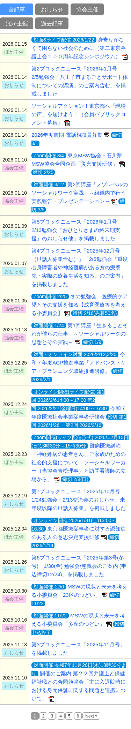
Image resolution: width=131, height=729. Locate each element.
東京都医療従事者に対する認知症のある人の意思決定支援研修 (78, 529)
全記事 (16, 10)
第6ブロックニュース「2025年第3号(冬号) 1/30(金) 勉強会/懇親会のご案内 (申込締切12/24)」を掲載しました (78, 566)
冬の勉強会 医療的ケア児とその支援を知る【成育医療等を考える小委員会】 (79, 304)
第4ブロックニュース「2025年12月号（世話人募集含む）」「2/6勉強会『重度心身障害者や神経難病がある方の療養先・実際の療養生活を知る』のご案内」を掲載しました (79, 267)
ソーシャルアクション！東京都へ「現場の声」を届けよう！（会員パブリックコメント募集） (78, 114)
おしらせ (52, 10)
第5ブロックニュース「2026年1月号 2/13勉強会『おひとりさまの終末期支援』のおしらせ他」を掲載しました (76, 230)
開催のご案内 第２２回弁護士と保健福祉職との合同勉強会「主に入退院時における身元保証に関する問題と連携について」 (78, 681)
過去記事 (52, 24)
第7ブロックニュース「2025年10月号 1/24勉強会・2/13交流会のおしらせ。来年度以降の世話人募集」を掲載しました (78, 499)
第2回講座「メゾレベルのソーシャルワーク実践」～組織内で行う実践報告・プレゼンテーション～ (79, 192)
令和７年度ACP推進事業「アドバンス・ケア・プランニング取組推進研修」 (78, 362)
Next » (91, 716)
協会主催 (87, 10)
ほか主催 (17, 24)
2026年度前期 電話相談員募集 (70, 135)
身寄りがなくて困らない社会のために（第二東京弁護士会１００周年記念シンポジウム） (79, 48)
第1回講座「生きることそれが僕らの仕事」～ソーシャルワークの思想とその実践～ (79, 333)
